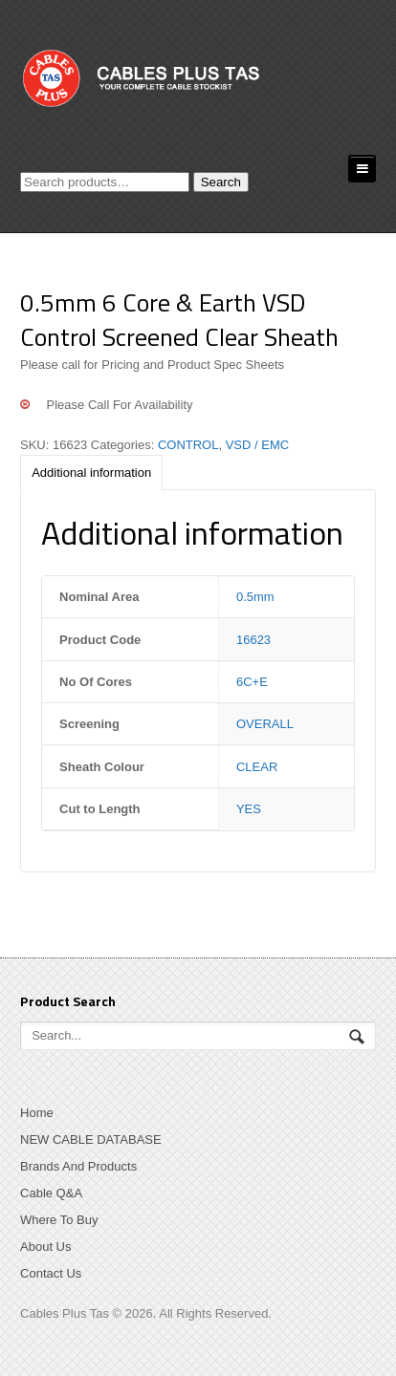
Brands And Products (78, 1166)
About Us (45, 1246)
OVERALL (265, 724)
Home (37, 1113)
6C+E (252, 682)
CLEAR (256, 767)
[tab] (91, 472)
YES (248, 809)
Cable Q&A (51, 1193)
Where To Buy (59, 1220)
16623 (253, 640)
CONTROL (188, 445)
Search (221, 182)
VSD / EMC (257, 445)
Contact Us (50, 1273)
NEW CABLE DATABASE (91, 1139)
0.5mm (255, 597)
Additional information (91, 472)
